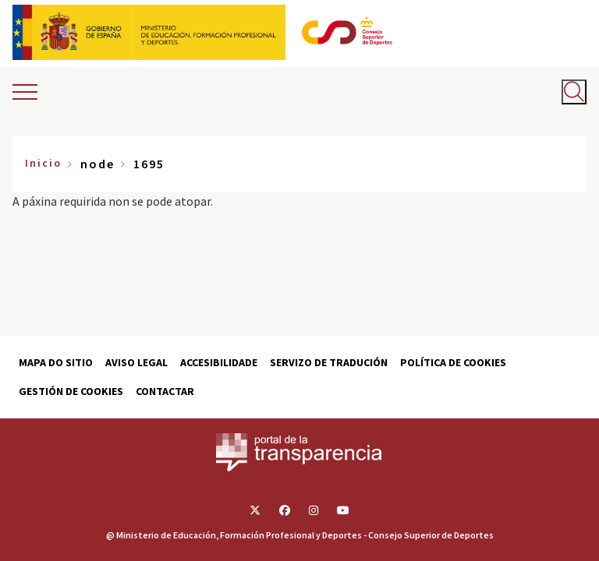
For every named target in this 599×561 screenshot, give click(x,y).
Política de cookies (453, 362)
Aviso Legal (136, 362)
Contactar (165, 391)
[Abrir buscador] (574, 91)
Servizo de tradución (329, 362)
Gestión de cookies (71, 391)
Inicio (43, 163)
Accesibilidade (218, 362)
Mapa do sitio (56, 362)
